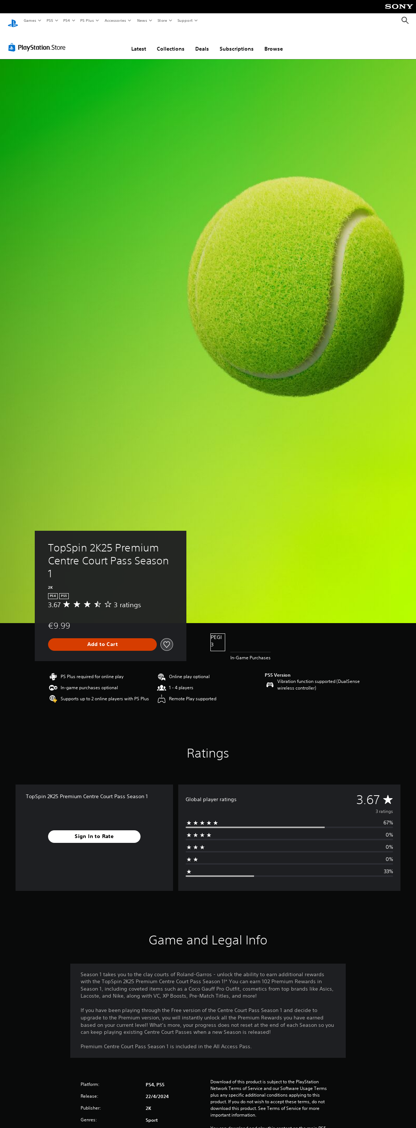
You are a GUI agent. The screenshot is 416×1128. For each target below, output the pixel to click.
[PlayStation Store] (38, 40)
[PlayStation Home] (13, 20)
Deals (202, 41)
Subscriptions (237, 41)
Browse (273, 41)
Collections (171, 41)
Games (29, 20)
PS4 (66, 20)
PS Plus (87, 20)
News (142, 20)
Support (184, 20)
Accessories (115, 20)
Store (162, 20)
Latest (138, 41)
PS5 (49, 20)
